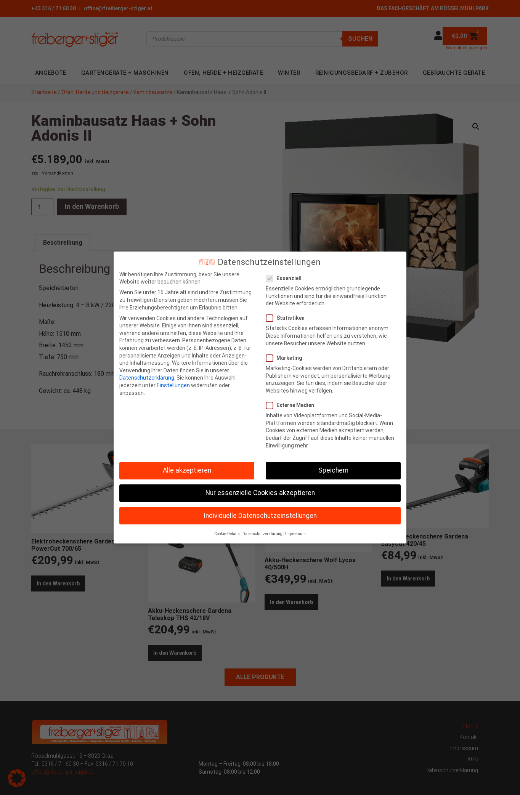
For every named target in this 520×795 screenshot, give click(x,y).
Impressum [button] (295, 526)
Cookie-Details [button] (227, 526)
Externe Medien (292, 398)
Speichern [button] (333, 463)
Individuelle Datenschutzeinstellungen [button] (260, 508)
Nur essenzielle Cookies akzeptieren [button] (260, 486)
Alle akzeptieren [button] (187, 463)
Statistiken (288, 311)
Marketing (286, 350)
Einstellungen (173, 378)
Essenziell (286, 271)
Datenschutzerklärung (146, 371)
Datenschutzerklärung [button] (262, 526)
